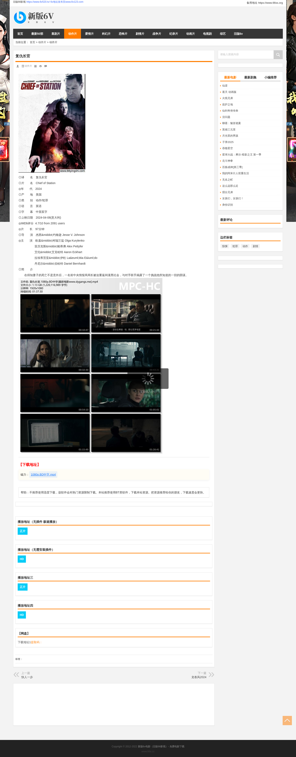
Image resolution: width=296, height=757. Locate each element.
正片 (22, 531)
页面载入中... (148, 391)
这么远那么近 (230, 185)
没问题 (226, 117)
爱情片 (89, 33)
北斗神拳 (227, 160)
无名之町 (227, 179)
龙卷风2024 (198, 677)
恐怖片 (123, 33)
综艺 (223, 33)
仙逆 (225, 85)
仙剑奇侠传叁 (230, 110)
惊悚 (225, 246)
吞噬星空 (227, 148)
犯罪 (235, 246)
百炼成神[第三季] (232, 167)
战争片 (157, 33)
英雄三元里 (229, 129)
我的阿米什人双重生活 (235, 173)
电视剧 (207, 33)
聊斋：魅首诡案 (231, 123)
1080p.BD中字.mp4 (43, 474)
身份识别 (227, 204)
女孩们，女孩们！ (233, 198)
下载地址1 (24, 642)
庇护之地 (227, 104)
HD (22, 559)
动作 (245, 246)
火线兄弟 (227, 98)
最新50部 (37, 33)
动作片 (72, 33)
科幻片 (106, 33)
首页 (20, 33)
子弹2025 (228, 142)
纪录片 (173, 33)
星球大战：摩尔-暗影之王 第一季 (241, 154)
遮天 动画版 (229, 91)
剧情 (255, 246)
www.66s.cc (147, 751)
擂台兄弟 (227, 192)
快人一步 (27, 677)
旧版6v (238, 33)
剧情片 (140, 33)
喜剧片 (55, 33)
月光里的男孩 (230, 135)
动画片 (190, 33)
